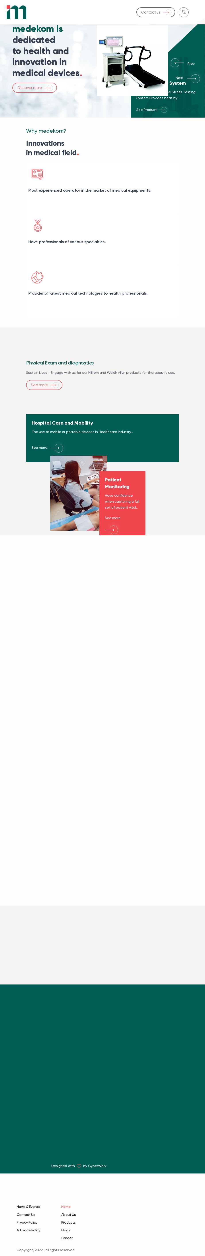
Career (67, 1238)
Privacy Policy (27, 1222)
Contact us (150, 12)
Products (68, 1222)
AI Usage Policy (28, 1230)
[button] (174, 65)
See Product (146, 110)
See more (39, 363)
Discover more (29, 87)
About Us (68, 1215)
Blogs (65, 1230)
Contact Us (26, 1215)
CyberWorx (97, 1166)
